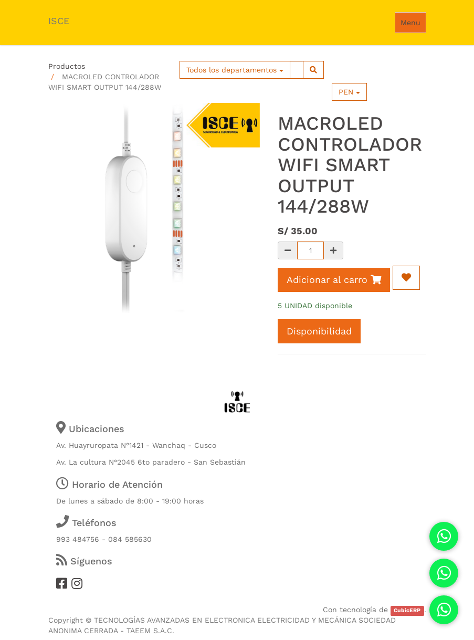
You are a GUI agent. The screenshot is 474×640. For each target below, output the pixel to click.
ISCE (58, 20)
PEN (349, 92)
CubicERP (407, 610)
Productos (66, 66)
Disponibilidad (319, 331)
